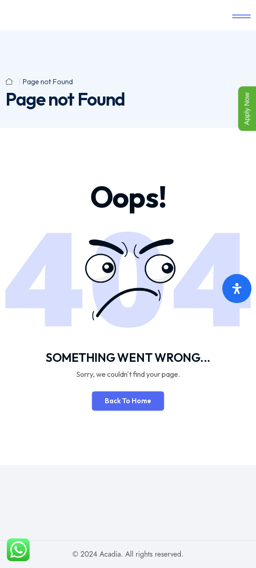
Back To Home (128, 400)
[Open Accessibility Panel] (236, 288)
